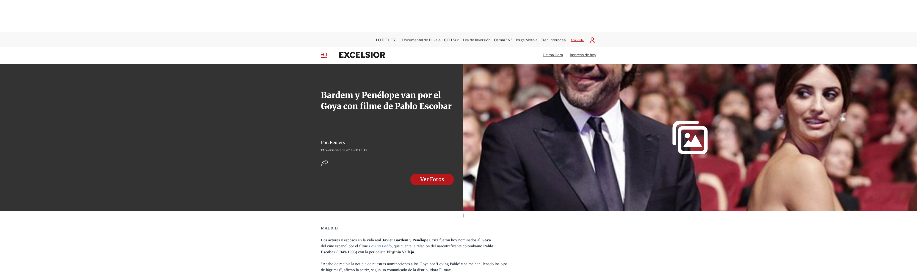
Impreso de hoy (583, 53)
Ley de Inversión (477, 39)
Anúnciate (577, 38)
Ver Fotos (432, 178)
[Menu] (327, 53)
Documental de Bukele (421, 39)
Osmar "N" (503, 39)
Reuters (337, 141)
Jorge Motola (526, 39)
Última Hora (553, 53)
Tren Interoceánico (557, 39)
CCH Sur (451, 39)
